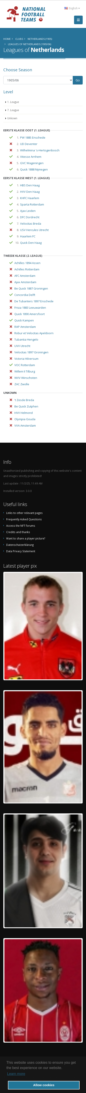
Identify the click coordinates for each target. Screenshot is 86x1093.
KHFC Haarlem (29, 198)
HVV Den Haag (30, 192)
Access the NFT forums (20, 525)
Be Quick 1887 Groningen (31, 288)
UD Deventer (28, 144)
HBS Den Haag (30, 185)
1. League (13, 102)
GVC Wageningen (32, 163)
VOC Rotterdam (24, 365)
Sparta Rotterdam (32, 204)
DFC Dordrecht (29, 217)
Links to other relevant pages (24, 513)
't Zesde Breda (24, 400)
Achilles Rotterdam (26, 269)
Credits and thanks (18, 532)
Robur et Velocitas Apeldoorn (34, 333)
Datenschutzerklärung (20, 544)
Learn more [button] (16, 1074)
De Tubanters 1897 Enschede (34, 301)
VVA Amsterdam (25, 425)
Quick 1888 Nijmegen (34, 169)
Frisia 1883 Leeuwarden (30, 308)
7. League (13, 110)
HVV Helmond (23, 413)
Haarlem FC (27, 236)
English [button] (72, 8)
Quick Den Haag (31, 243)
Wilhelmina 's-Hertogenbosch (39, 150)
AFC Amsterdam (24, 276)
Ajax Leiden (28, 211)
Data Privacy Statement (20, 551)
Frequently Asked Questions (24, 519)
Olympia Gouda (24, 419)
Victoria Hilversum (26, 359)
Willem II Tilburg (24, 371)
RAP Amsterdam (25, 327)
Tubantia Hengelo (26, 339)
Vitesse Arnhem (30, 157)
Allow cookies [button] (43, 1085)
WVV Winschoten (25, 378)
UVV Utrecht (22, 346)
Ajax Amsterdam (25, 282)
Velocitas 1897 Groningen (31, 352)
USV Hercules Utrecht (34, 230)
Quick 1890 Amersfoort (29, 314)
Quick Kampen (24, 320)
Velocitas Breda (30, 224)
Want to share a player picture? (25, 538)
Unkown (12, 118)
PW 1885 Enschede (32, 137)
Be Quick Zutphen (26, 406)
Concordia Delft (24, 295)
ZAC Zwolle (21, 384)
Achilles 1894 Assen (27, 263)
